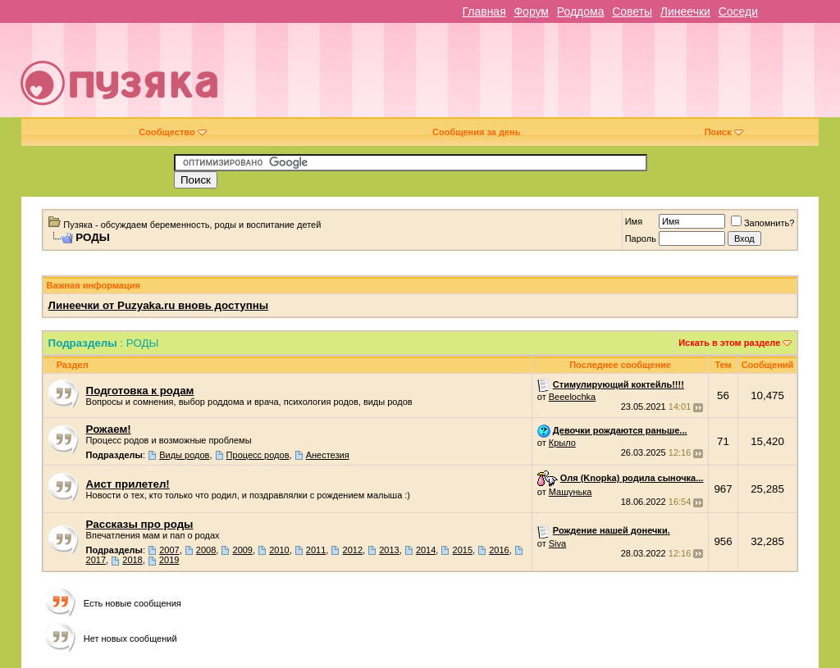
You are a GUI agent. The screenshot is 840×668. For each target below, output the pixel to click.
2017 (96, 560)
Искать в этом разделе (729, 343)
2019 (169, 560)
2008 (206, 550)
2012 (353, 550)
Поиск (724, 132)
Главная (483, 11)
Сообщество (172, 132)
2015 (462, 550)
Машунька (570, 492)
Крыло (562, 443)
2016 (499, 550)
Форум (531, 11)
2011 (316, 550)
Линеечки (685, 11)
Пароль (640, 238)
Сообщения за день (476, 132)
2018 (132, 560)
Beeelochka (572, 397)
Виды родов (184, 455)
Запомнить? (763, 223)
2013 (389, 550)
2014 (426, 550)
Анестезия (327, 455)
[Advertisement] (538, 76)
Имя (633, 221)
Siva (557, 543)
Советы (632, 11)
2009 (243, 550)
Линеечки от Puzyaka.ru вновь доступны (158, 305)
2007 (169, 550)
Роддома (581, 11)
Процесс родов (258, 455)
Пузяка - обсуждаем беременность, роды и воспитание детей (192, 224)
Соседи (738, 11)
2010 (279, 550)
